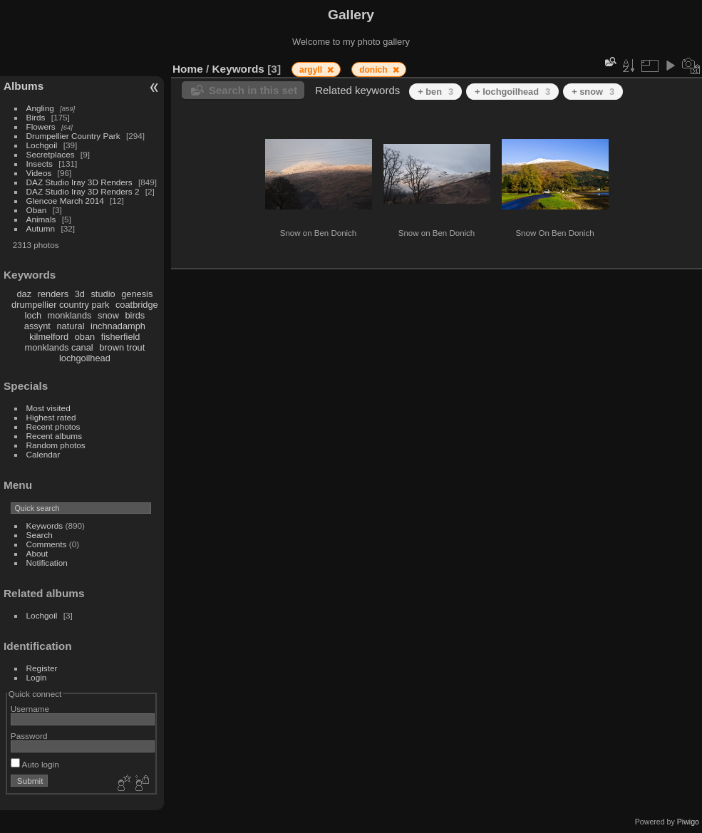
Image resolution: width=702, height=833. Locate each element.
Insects (39, 163)
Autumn (41, 228)
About (37, 553)
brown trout (122, 347)
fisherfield (120, 336)
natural (70, 326)
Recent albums (54, 435)
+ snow (593, 91)
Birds (36, 117)
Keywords (44, 525)
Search (39, 534)
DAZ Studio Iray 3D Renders (79, 182)
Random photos (56, 445)
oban (85, 336)
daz (24, 294)
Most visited (48, 408)
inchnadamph (118, 326)
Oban (36, 209)
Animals (41, 219)
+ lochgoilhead (512, 91)
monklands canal (59, 347)
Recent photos (53, 426)
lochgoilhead (84, 358)
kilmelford (48, 336)
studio (103, 294)
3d (80, 294)
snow (108, 315)
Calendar (43, 454)
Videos (39, 172)
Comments (46, 544)
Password (29, 735)
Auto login (35, 764)
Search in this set (253, 90)
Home (187, 69)
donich (374, 70)
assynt (37, 326)
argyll (311, 70)
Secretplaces (50, 154)
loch (33, 315)
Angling (40, 108)
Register (42, 668)
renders (53, 294)
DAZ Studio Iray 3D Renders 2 (83, 191)
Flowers (41, 126)
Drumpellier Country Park (73, 135)
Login (36, 677)
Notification (47, 562)
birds (135, 315)
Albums (23, 86)
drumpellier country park (60, 304)
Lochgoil (42, 145)
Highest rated (51, 417)
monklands (70, 315)
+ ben (435, 91)
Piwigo (688, 821)
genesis (137, 294)
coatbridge (136, 304)
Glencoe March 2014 (65, 200)
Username (30, 708)
